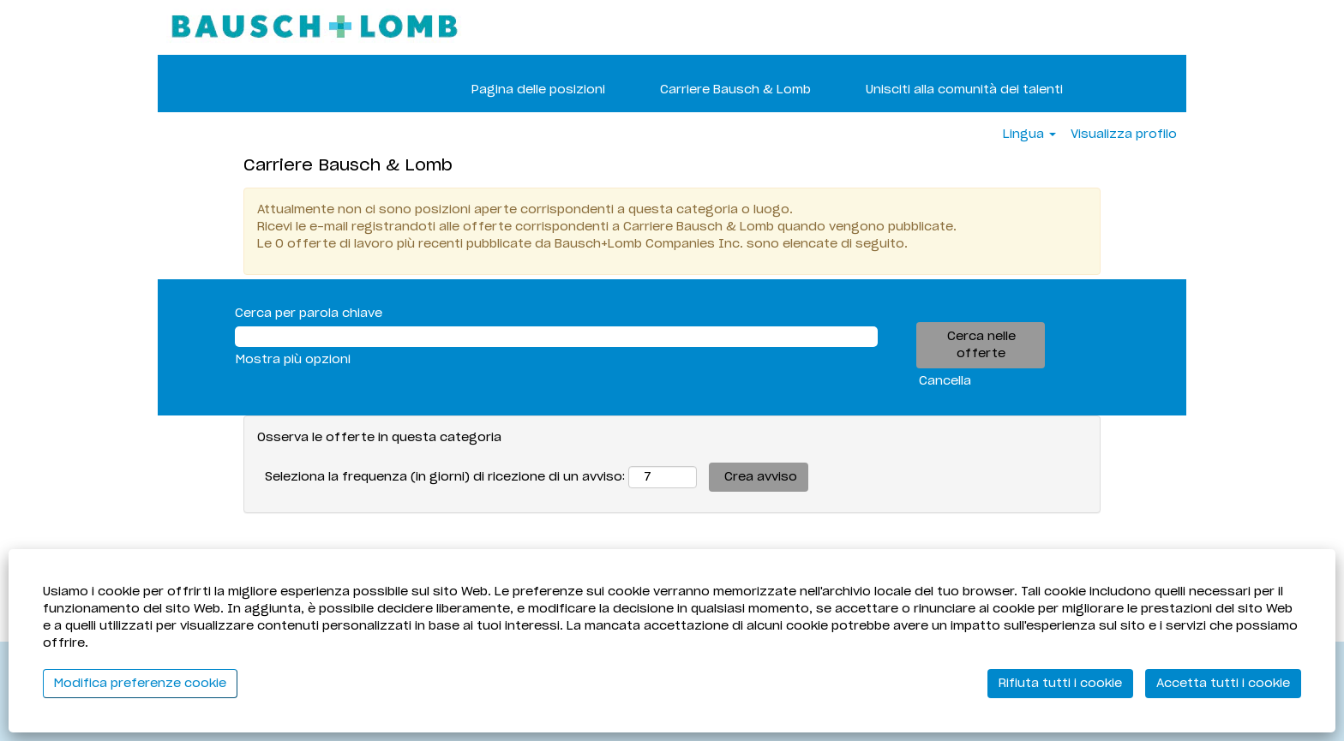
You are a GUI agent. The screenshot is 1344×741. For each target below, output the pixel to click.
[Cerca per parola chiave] (556, 336)
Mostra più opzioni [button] (293, 360)
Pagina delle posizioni (538, 90)
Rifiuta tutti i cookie (1060, 684)
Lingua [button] (1029, 134)
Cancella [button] (945, 381)
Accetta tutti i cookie (1223, 684)
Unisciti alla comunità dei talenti (964, 90)
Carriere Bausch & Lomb (735, 90)
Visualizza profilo (1124, 134)
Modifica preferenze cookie (140, 684)
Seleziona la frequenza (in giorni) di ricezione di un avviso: (445, 477)
